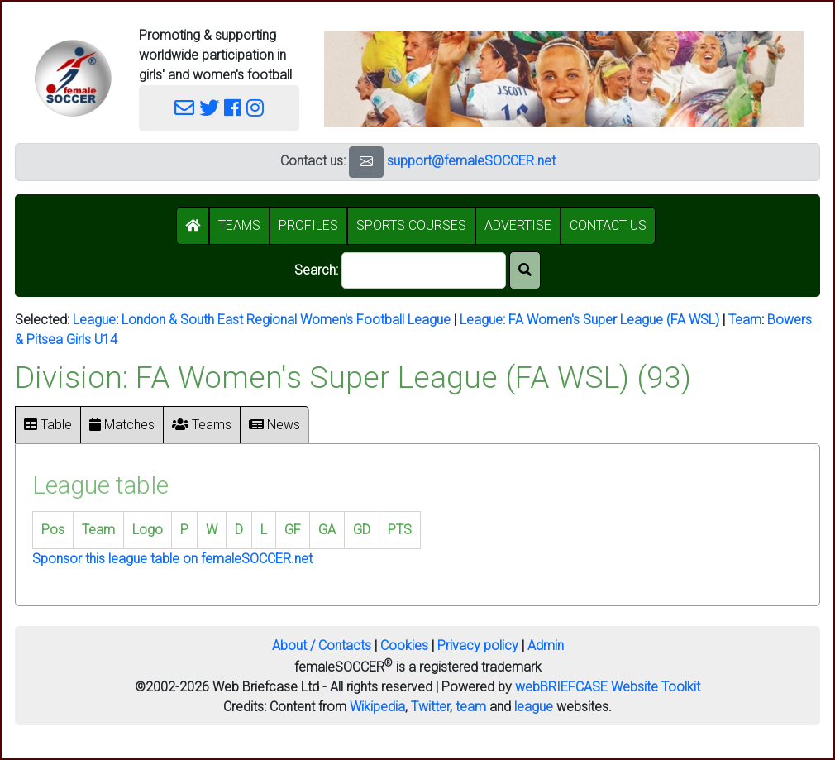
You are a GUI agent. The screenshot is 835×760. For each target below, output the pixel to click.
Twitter (430, 707)
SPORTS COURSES (411, 225)
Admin (545, 645)
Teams (201, 425)
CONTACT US (608, 225)
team (471, 707)
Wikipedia (377, 707)
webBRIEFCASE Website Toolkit (607, 687)
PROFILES (308, 225)
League (94, 319)
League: (484, 319)
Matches (122, 425)
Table (48, 425)
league (533, 707)
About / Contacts (321, 645)
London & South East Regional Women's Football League (286, 319)
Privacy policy (477, 645)
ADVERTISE (517, 225)
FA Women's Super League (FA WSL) (613, 319)
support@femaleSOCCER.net (471, 161)
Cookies (404, 645)
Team (744, 319)
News (274, 425)
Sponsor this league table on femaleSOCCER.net (172, 558)
